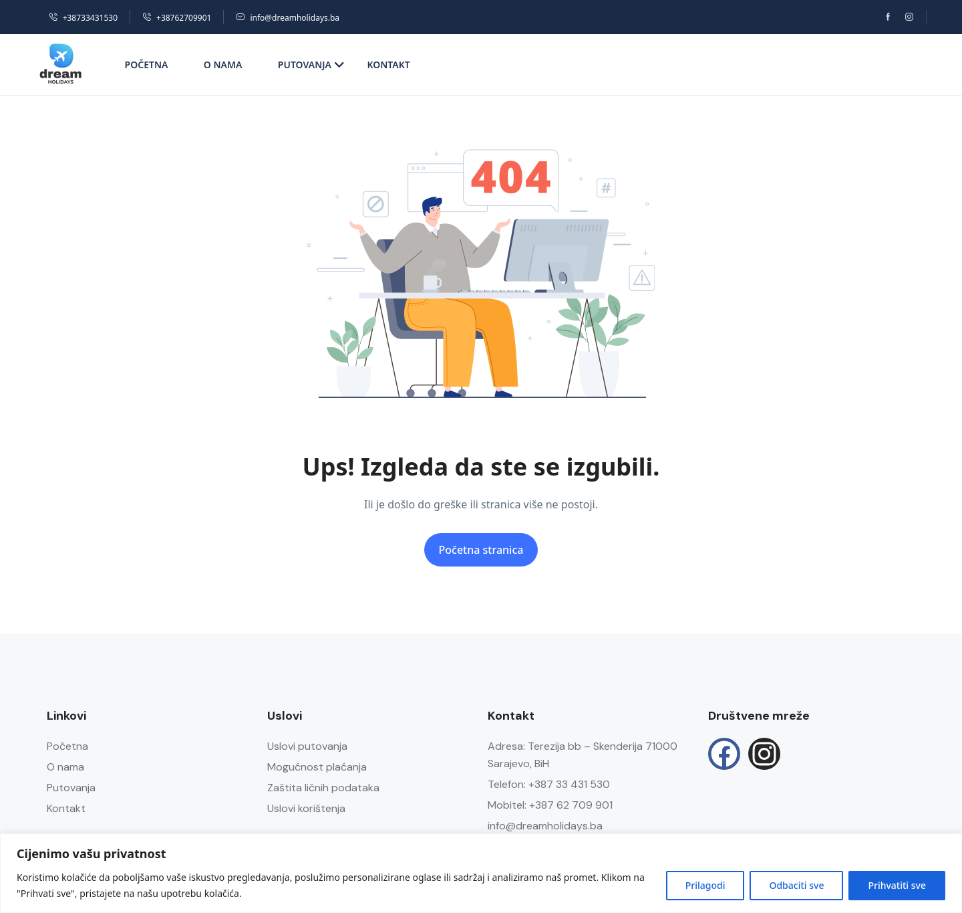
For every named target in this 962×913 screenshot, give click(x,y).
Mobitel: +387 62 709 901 (550, 805)
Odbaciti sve (796, 885)
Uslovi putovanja (307, 746)
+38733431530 (83, 17)
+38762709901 (176, 17)
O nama (223, 64)
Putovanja (311, 64)
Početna (146, 64)
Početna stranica (481, 549)
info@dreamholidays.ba (287, 17)
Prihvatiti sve (897, 885)
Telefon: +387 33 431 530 (549, 784)
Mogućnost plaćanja (317, 767)
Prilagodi (705, 885)
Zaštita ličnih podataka (323, 788)
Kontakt (388, 64)
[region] (481, 873)
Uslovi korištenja (306, 808)
